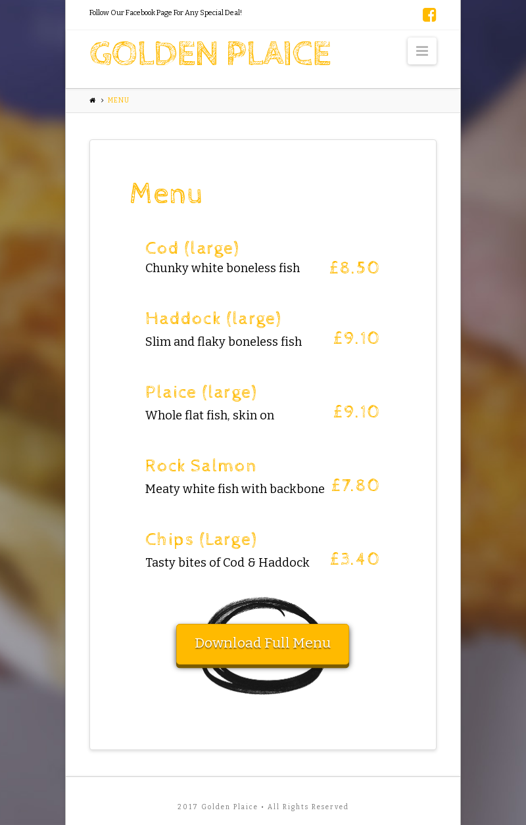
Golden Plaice (209, 54)
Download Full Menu (263, 642)
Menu (119, 101)
